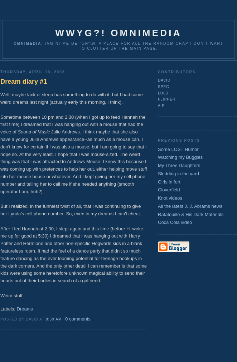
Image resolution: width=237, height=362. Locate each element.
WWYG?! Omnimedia (118, 33)
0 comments (78, 319)
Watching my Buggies (180, 157)
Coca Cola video (175, 222)
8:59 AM (54, 319)
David (164, 80)
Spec (163, 87)
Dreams (25, 309)
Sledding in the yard (178, 173)
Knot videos (170, 198)
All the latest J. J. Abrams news (190, 206)
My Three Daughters (179, 165)
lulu (163, 93)
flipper (166, 99)
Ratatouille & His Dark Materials (191, 214)
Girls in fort (169, 182)
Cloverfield (169, 189)
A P (161, 106)
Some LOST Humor (178, 149)
